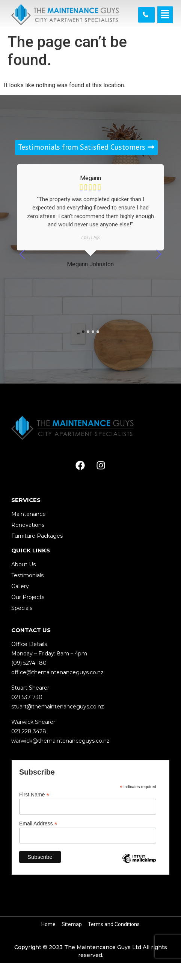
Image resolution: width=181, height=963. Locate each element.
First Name (34, 794)
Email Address (38, 823)
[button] (164, 14)
